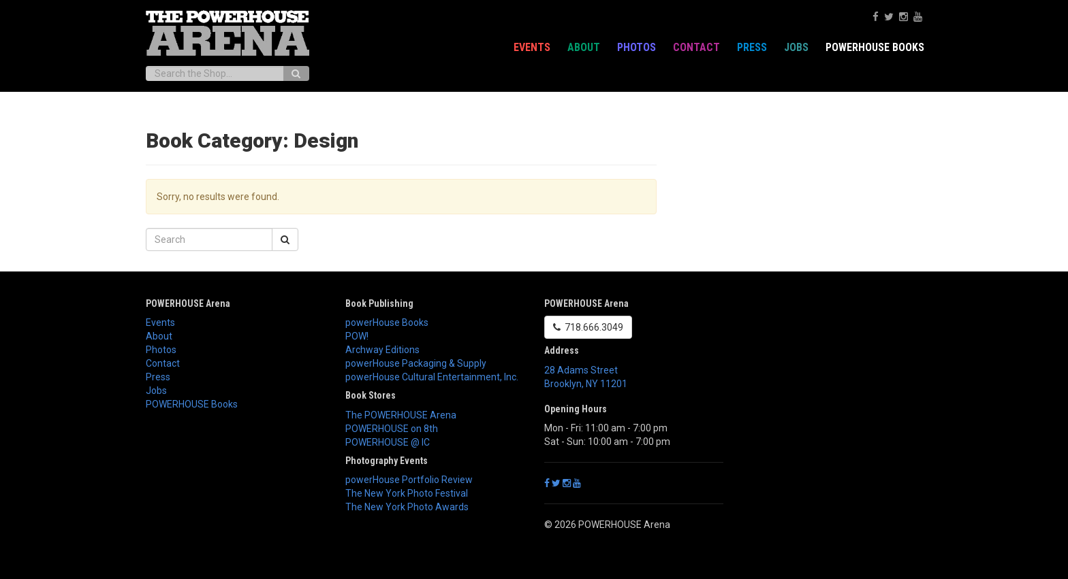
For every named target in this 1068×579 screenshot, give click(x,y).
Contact (696, 47)
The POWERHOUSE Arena (400, 415)
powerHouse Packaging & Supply (415, 363)
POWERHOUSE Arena (188, 303)
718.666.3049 (588, 327)
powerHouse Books (386, 322)
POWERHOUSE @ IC (387, 442)
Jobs (796, 47)
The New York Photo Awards (407, 506)
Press (752, 47)
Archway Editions (382, 349)
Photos (636, 47)
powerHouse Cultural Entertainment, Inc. (431, 376)
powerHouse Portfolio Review (409, 479)
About (583, 47)
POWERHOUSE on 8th (391, 428)
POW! (356, 336)
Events (532, 47)
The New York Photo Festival (406, 493)
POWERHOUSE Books (875, 47)
